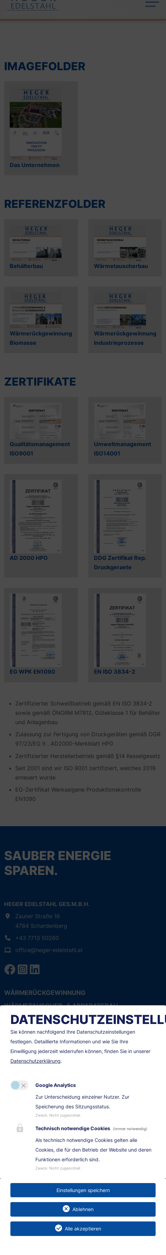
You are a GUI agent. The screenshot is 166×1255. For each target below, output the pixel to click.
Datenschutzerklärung (35, 1061)
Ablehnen (83, 1209)
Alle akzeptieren (83, 1228)
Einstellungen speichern (83, 1190)
